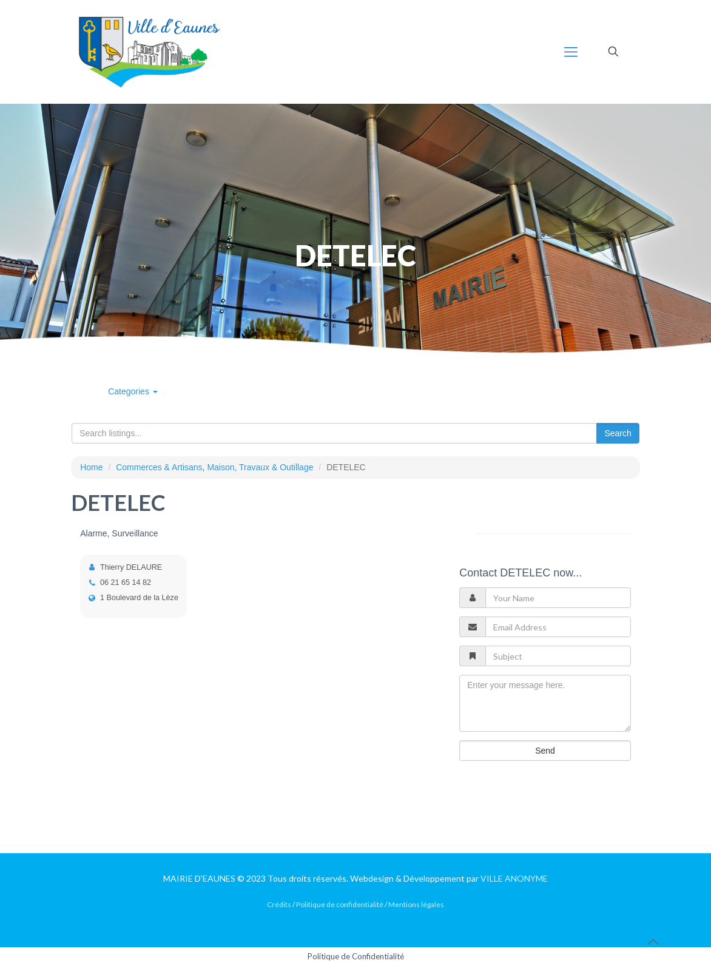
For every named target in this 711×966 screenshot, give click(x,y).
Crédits (279, 904)
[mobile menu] (571, 51)
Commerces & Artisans (159, 467)
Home (91, 467)
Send (545, 750)
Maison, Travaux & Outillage (260, 467)
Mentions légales (416, 904)
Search (617, 433)
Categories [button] (133, 391)
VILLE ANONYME (514, 878)
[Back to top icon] (653, 941)
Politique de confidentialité (339, 904)
